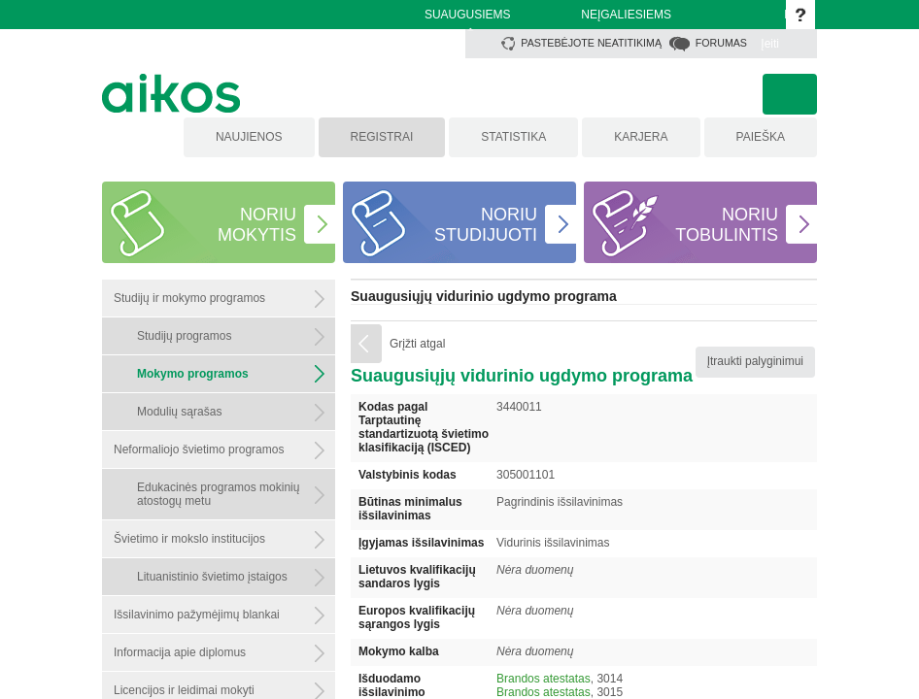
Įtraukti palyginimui (755, 361)
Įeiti (770, 43)
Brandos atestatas (543, 678)
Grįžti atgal (417, 343)
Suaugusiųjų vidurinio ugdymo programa (484, 296)
